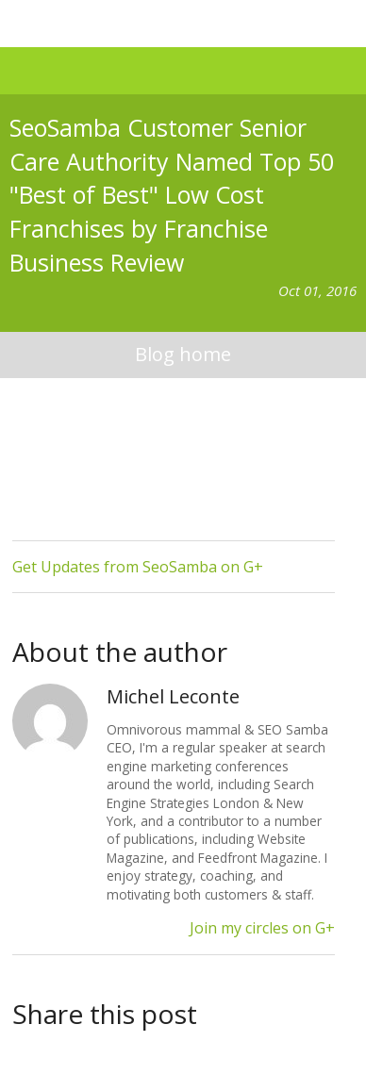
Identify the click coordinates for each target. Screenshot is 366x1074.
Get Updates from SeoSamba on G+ (137, 566)
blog (183, 355)
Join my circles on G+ (262, 927)
